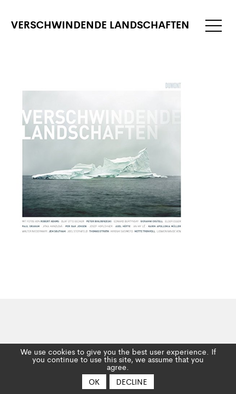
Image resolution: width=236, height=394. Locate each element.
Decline (131, 381)
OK (94, 381)
